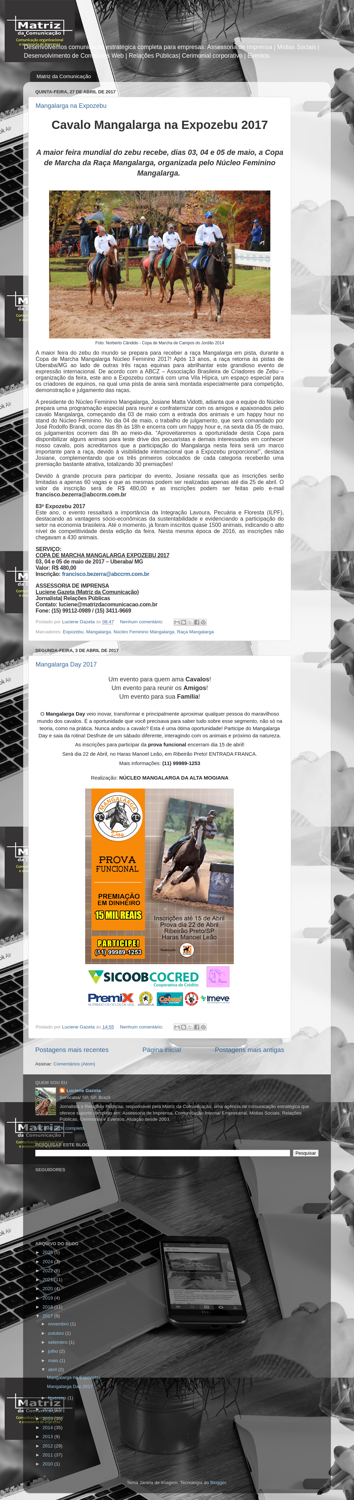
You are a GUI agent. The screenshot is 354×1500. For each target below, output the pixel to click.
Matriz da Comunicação (64, 76)
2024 (48, 1261)
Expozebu (73, 631)
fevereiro (57, 1397)
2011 (48, 1454)
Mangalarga (98, 631)
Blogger (218, 1482)
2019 (48, 1298)
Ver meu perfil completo (59, 1128)
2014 (48, 1427)
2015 (48, 1418)
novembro (59, 1323)
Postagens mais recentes (72, 1049)
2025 (48, 1252)
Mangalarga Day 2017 (66, 664)
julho (53, 1351)
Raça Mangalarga (195, 631)
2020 (48, 1288)
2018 (48, 1307)
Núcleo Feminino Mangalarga (143, 631)
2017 (48, 1316)
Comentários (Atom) (74, 1063)
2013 (48, 1436)
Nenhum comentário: (142, 621)
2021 (48, 1279)
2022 (48, 1270)
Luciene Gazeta (83, 1090)
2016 (48, 1409)
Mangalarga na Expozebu (71, 105)
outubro (56, 1333)
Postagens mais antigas (249, 1049)
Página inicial (161, 1049)
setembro (58, 1342)
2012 (48, 1445)
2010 (48, 1463)
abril (53, 1369)
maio (53, 1360)
